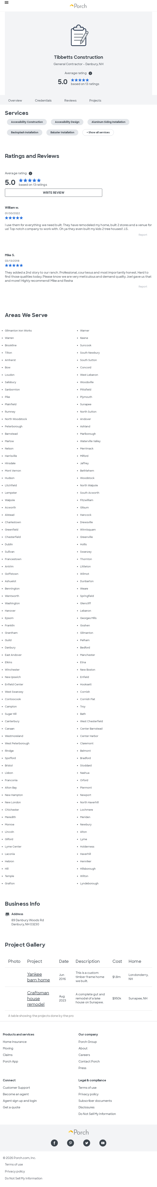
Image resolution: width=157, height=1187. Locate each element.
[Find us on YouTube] (102, 1142)
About (82, 1048)
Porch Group (87, 1042)
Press (82, 1068)
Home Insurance (15, 1042)
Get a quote (11, 1107)
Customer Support (16, 1088)
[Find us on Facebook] (54, 1142)
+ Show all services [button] (98, 132)
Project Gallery (25, 944)
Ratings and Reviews (32, 156)
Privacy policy (88, 1094)
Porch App (10, 1061)
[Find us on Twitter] (86, 1142)
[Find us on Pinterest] (70, 1142)
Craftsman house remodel (38, 998)
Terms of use (87, 1088)
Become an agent (16, 1094)
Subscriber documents (95, 1101)
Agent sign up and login (20, 1101)
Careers (84, 1055)
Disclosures (86, 1107)
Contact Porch (89, 1061)
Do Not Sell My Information (97, 1114)
